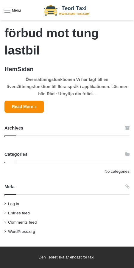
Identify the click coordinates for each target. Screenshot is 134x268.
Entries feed (19, 213)
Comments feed (22, 222)
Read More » (24, 106)
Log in (13, 204)
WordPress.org (21, 231)
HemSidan (19, 69)
